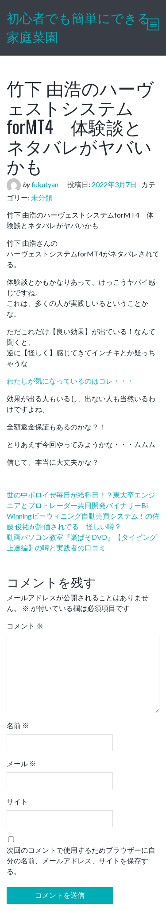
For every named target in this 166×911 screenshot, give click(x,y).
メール (21, 763)
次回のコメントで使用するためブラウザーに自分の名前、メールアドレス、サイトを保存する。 (81, 860)
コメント (25, 625)
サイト (17, 801)
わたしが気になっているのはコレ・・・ (70, 380)
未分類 (41, 197)
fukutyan (44, 184)
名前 (18, 725)
